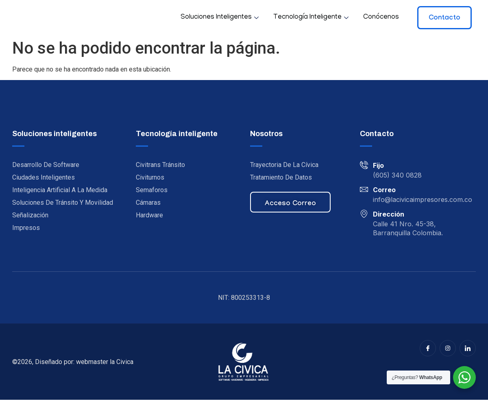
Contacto (444, 18)
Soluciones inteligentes (220, 17)
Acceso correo (290, 205)
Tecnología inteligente (311, 17)
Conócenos (381, 17)
